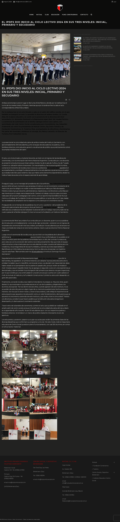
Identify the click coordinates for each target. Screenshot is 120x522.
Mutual (39, 14)
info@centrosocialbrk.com (24, 1)
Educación (55, 14)
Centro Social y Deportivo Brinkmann (100, 474)
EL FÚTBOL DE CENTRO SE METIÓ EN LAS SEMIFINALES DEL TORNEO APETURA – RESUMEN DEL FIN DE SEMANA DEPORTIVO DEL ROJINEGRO (99, 39)
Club (47, 14)
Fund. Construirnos (69, 14)
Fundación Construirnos (100, 466)
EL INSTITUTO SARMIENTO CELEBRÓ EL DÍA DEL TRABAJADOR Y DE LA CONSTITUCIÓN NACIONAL (98, 47)
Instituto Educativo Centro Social (101, 479)
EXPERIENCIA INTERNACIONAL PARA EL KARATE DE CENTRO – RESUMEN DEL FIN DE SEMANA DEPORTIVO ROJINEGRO (99, 56)
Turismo (95, 469)
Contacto (84, 14)
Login (113, 1)
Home (31, 14)
